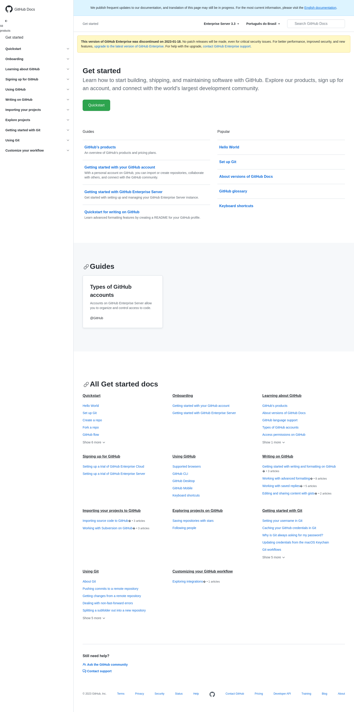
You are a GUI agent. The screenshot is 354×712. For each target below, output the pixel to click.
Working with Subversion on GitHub (116, 528)
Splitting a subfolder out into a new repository (114, 610)
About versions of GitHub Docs (283, 413)
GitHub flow (91, 434)
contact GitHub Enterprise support (227, 46)
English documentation (320, 7)
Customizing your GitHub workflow (202, 571)
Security (159, 693)
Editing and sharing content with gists (296, 493)
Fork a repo (91, 427)
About (341, 693)
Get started (14, 37)
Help (196, 693)
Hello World (91, 406)
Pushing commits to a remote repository (110, 588)
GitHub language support (280, 420)
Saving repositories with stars (193, 520)
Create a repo (92, 420)
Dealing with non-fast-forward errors (108, 603)
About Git (89, 581)
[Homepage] (212, 695)
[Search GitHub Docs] (316, 23)
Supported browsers (186, 466)
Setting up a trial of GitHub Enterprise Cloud (113, 466)
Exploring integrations (196, 581)
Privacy (139, 693)
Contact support (97, 671)
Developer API (282, 693)
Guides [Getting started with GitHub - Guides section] (99, 266)
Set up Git (90, 413)
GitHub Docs (24, 9)
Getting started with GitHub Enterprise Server (204, 413)
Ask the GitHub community (105, 664)
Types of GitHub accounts (280, 427)
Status (179, 693)
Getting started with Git (282, 511)
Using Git (91, 571)
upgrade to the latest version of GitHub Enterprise (128, 46)
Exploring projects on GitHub (197, 511)
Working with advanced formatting (294, 478)
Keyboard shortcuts (186, 495)
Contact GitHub (235, 693)
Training (306, 693)
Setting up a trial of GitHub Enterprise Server (114, 473)
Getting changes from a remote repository (112, 596)
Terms (121, 693)
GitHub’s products (274, 406)
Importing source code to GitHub (114, 521)
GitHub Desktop (183, 481)
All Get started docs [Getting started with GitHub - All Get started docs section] (121, 384)
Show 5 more (273, 557)
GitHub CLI (180, 473)
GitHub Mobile (182, 488)
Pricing (259, 693)
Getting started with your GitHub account (200, 406)
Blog (324, 693)
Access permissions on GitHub (283, 434)
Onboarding (182, 396)
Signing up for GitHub (101, 456)
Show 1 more (273, 442)
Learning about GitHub (281, 396)
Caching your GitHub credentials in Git (289, 528)
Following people (184, 528)
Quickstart (96, 105)
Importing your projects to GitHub (112, 511)
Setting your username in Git (282, 520)
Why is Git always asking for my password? (292, 535)
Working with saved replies (289, 486)
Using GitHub (184, 456)
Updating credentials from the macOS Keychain (295, 542)
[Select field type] (221, 23)
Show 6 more (94, 442)
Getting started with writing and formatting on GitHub (299, 469)
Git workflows (271, 549)
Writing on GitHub (277, 456)
